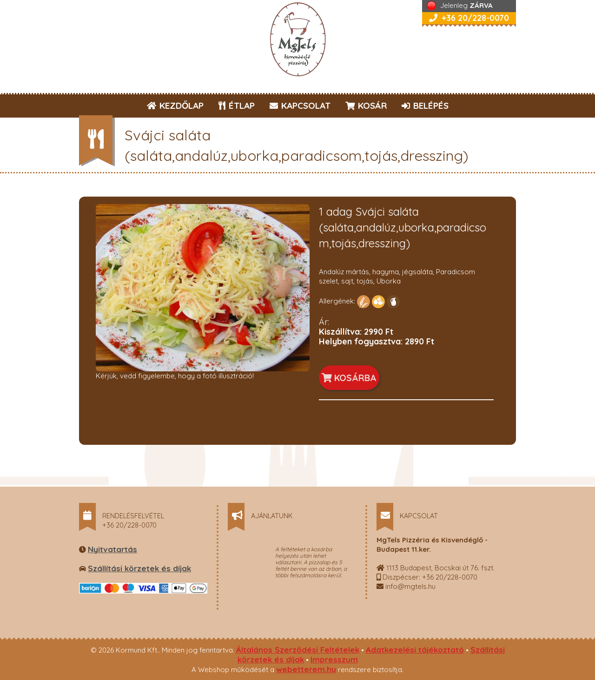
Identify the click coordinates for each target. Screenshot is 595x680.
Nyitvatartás (112, 549)
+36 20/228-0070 (469, 18)
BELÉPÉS (425, 105)
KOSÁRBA (349, 377)
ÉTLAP (237, 105)
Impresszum (334, 659)
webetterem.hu (306, 669)
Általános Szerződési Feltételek (297, 649)
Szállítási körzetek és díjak (139, 568)
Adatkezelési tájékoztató (415, 649)
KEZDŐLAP (175, 105)
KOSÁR (366, 105)
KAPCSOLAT (300, 105)
